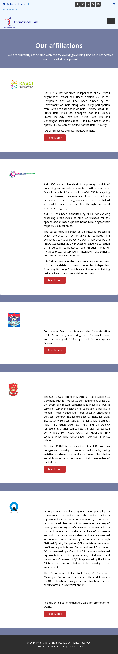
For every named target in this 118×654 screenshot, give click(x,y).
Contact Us (76, 646)
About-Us (53, 646)
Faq (65, 646)
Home (41, 646)
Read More (54, 137)
